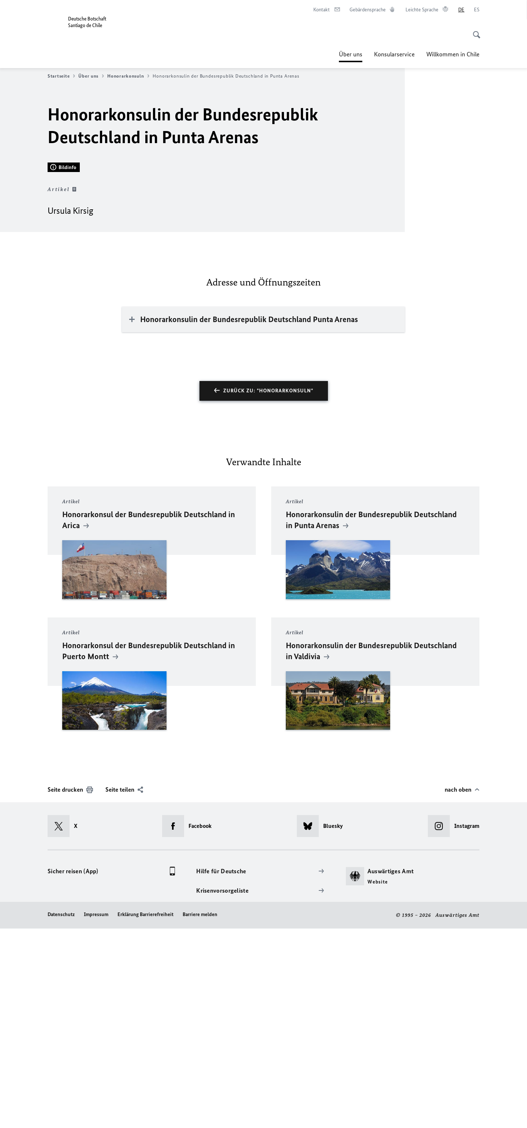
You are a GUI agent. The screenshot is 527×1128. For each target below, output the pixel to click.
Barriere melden (200, 1114)
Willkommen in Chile (452, 54)
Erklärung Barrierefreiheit (145, 1114)
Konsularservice (394, 54)
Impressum (96, 1114)
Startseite (61, 76)
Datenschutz (61, 1114)
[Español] (476, 10)
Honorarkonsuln (128, 76)
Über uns (350, 54)
